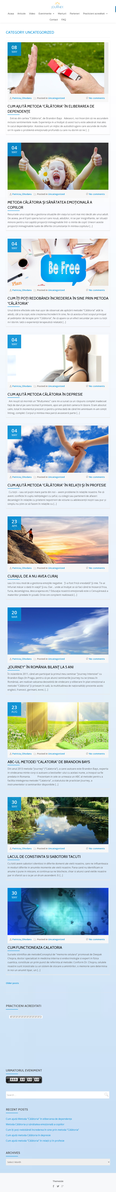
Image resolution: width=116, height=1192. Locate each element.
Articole (21, 13)
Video (32, 13)
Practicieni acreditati (94, 13)
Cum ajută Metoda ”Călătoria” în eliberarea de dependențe (39, 1119)
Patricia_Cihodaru (22, 97)
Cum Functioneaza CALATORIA (35, 947)
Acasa (11, 13)
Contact (54, 19)
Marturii (62, 13)
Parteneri (75, 13)
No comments (95, 98)
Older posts (12, 983)
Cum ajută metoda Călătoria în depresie (45, 394)
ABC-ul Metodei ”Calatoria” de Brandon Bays (49, 762)
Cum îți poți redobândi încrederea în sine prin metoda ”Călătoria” (42, 1129)
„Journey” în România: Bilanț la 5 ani (41, 667)
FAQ (63, 19)
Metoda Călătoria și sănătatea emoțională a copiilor (35, 1124)
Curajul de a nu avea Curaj (33, 576)
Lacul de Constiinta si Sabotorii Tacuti (44, 856)
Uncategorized (56, 97)
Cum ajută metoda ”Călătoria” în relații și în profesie (57, 485)
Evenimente (45, 13)
